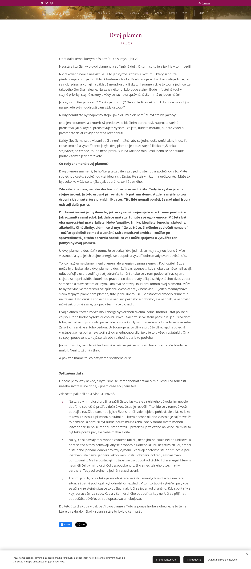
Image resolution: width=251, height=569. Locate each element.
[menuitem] (89, 13)
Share (65, 524)
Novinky (206, 3)
